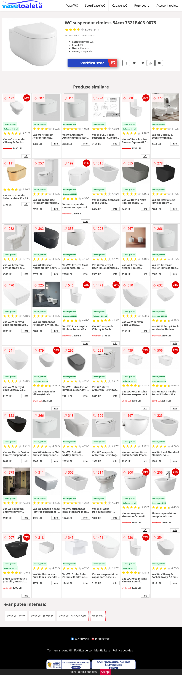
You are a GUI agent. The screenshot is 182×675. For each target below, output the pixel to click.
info (26, 156)
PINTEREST (100, 639)
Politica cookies (123, 650)
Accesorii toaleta (167, 5)
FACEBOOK (80, 639)
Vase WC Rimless (42, 616)
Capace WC (119, 5)
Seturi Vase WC (95, 5)
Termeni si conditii (59, 650)
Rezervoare (141, 5)
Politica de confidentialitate (92, 650)
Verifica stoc (98, 63)
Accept (105, 672)
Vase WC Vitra (16, 616)
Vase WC (72, 5)
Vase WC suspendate (73, 616)
